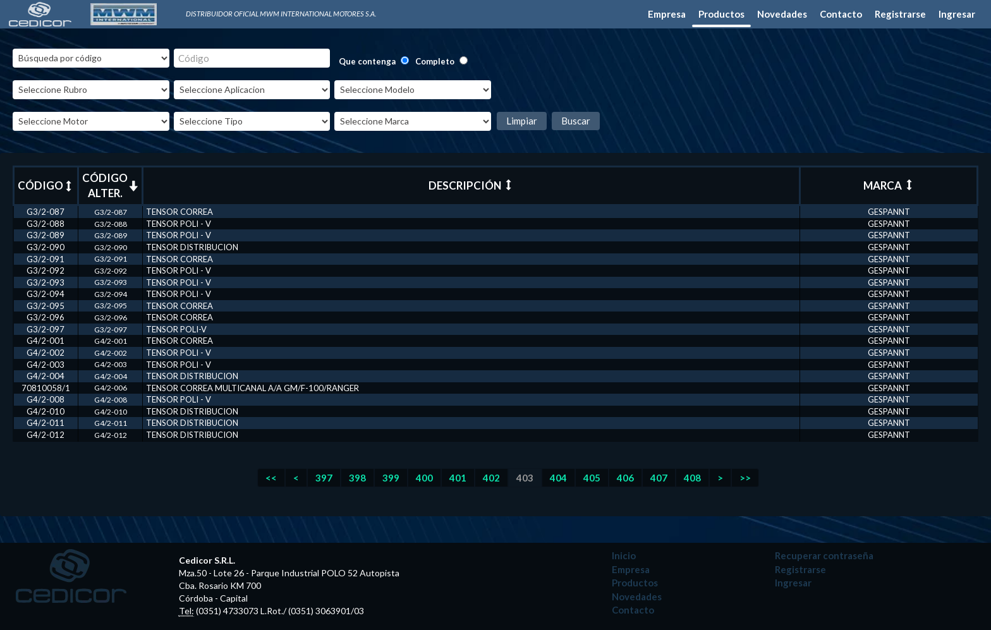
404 (558, 477)
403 (524, 477)
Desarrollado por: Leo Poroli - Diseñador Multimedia (795, 603)
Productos (721, 14)
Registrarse (900, 14)
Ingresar (957, 14)
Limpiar (521, 120)
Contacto (841, 14)
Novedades (782, 14)
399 (390, 477)
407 (658, 477)
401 (457, 477)
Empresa (667, 14)
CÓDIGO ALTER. (110, 185)
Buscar (575, 120)
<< (271, 477)
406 (625, 477)
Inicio (624, 555)
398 (357, 477)
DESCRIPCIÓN (471, 185)
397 (323, 477)
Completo (434, 61)
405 (591, 477)
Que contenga (367, 61)
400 (424, 477)
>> (745, 477)
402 (491, 477)
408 (692, 477)
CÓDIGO (46, 185)
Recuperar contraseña (824, 555)
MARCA (889, 185)
